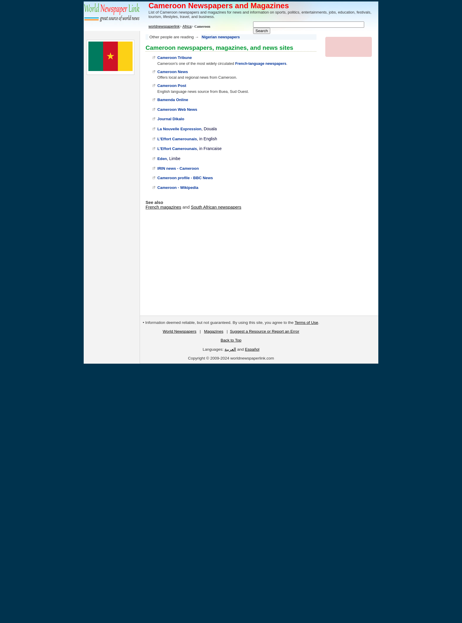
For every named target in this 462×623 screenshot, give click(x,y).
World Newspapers (179, 331)
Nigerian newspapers (221, 37)
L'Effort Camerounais (177, 139)
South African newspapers (216, 207)
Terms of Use (306, 322)
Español (252, 349)
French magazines (163, 207)
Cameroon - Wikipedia (177, 187)
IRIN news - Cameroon (178, 168)
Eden (162, 158)
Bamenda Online (172, 100)
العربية (230, 349)
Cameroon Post (171, 85)
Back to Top (231, 340)
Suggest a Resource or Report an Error (264, 331)
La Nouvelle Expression (179, 129)
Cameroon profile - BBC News (185, 178)
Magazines (213, 331)
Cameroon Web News (177, 109)
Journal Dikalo (170, 119)
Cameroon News (172, 72)
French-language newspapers (260, 64)
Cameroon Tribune (174, 57)
